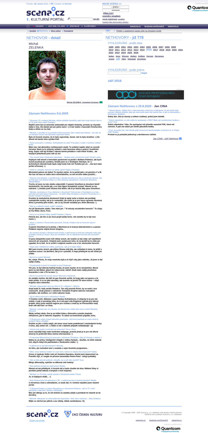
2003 (136, 47)
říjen (124, 59)
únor (118, 56)
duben (133, 56)
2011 (117, 50)
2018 (161, 50)
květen (141, 56)
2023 (117, 52)
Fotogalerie (68, 31)
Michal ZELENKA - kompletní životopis (83, 102)
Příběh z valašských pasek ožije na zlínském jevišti (138, 31)
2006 (154, 47)
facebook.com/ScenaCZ (154, 26)
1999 (111, 47)
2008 (167, 47)
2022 (111, 52)
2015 (142, 50)
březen (125, 56)
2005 (148, 47)
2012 (123, 50)
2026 (136, 52)
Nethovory (43, 31)
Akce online (56, 31)
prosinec (141, 59)
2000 (117, 47)
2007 (161, 47)
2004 (142, 47)
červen (149, 56)
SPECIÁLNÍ (74, 26)
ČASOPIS (39, 26)
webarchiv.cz (173, 26)
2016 (149, 49)
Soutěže (32, 31)
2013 (129, 50)
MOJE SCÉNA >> (111, 3)
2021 (180, 50)
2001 (123, 47)
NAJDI (96, 19)
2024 (123, 52)
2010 (111, 50)
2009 (173, 47)
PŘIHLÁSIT (108, 13)
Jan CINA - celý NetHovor (166, 138)
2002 (129, 47)
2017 (155, 50)
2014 (136, 50)
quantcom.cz (135, 26)
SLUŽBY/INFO (90, 26)
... (101, 102)
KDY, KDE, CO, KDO (56, 26)
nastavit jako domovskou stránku (115, 22)
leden (111, 56)
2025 (129, 52)
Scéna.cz (31, 8)
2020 (174, 50)
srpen (111, 59)
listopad (132, 59)
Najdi (144, 73)
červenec (159, 56)
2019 (168, 50)
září (118, 59)
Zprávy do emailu (37, 420)
